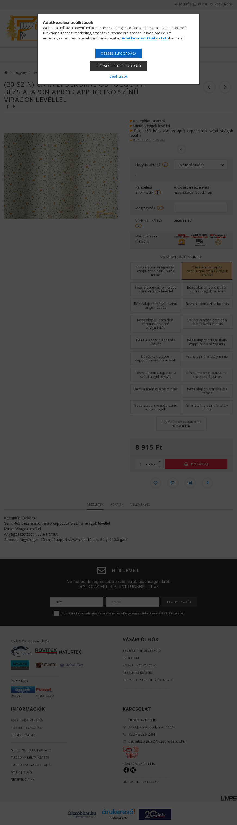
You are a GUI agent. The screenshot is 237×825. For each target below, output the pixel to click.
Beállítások (119, 76)
